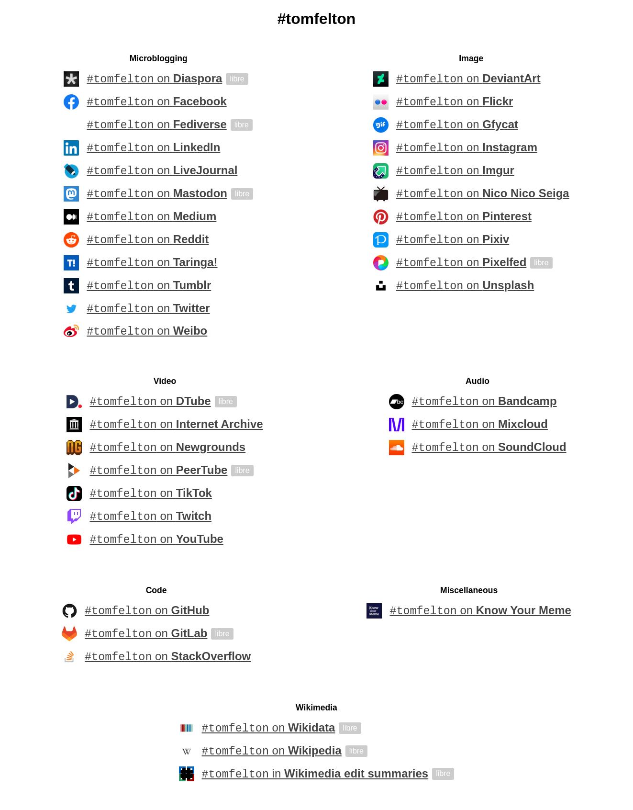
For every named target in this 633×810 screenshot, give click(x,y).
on (154, 79)
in (315, 775)
